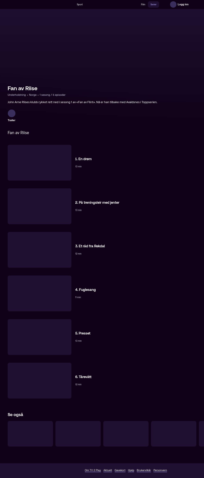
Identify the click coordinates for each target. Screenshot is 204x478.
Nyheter (159, 4)
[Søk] (64, 4)
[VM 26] (105, 4)
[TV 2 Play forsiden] (31, 4)
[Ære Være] (173, 428)
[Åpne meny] (193, 4)
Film (136, 4)
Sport (73, 4)
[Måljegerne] (126, 428)
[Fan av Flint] (30, 428)
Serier (147, 4)
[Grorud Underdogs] (78, 428)
